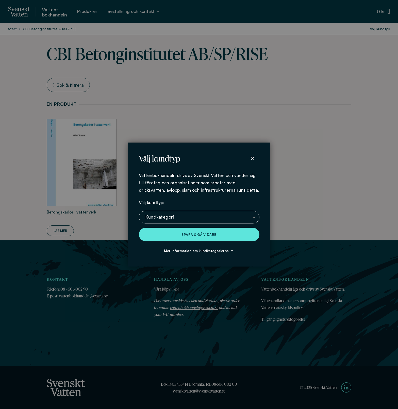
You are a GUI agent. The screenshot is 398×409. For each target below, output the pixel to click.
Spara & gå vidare (199, 235)
